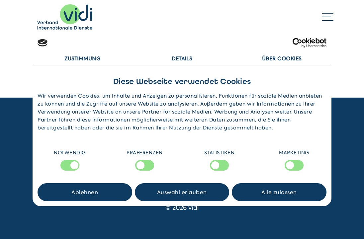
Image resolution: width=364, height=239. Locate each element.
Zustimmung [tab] (82, 58)
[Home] (65, 17)
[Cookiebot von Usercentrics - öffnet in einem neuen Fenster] (297, 43)
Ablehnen (84, 192)
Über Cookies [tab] (282, 58)
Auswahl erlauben (182, 192)
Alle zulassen (279, 192)
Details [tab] (182, 58)
